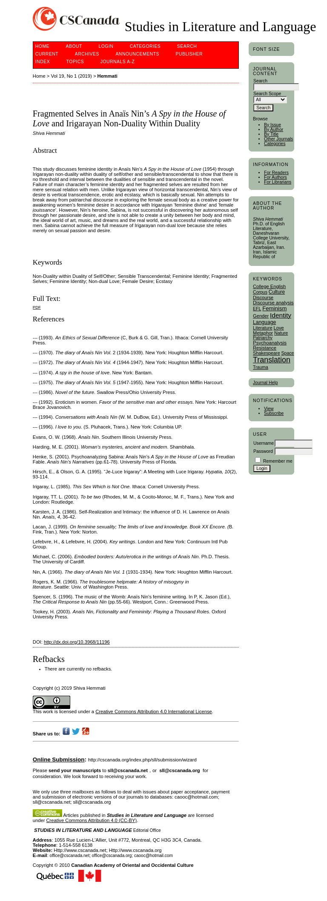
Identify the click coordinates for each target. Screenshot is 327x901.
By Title (271, 134)
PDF (37, 307)
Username (263, 443)
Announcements (137, 54)
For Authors (275, 177)
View (268, 408)
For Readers (276, 172)
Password (263, 451)
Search (187, 46)
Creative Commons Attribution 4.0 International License (153, 711)
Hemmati (108, 76)
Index (42, 61)
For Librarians (277, 182)
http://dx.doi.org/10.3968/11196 (77, 641)
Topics (75, 61)
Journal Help (265, 382)
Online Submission (59, 759)
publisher (189, 54)
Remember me (278, 461)
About (74, 46)
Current (46, 54)
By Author (273, 129)
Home (42, 46)
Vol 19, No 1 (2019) (71, 76)
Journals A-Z (117, 61)
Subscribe (274, 413)
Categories (274, 143)
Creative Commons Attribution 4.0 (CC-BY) (91, 820)
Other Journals (278, 139)
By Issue (272, 124)
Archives (87, 54)
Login (105, 46)
